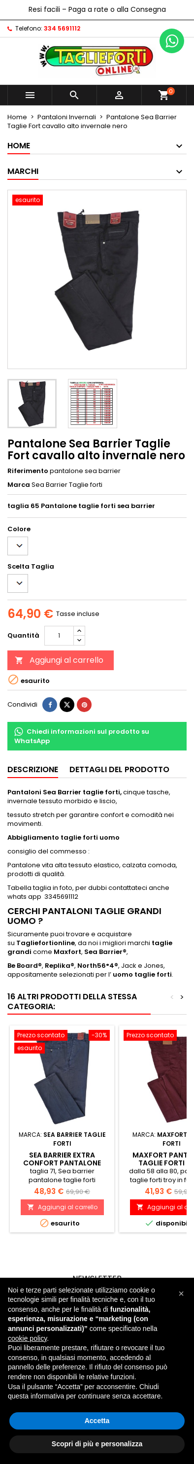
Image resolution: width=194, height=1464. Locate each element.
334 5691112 (62, 28)
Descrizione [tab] (32, 769)
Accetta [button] (97, 1421)
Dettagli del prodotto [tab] (119, 769)
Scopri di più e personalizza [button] (97, 1444)
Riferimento (27, 471)
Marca (18, 484)
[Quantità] (59, 636)
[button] (181, 1293)
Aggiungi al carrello (59, 660)
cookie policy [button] (27, 1338)
